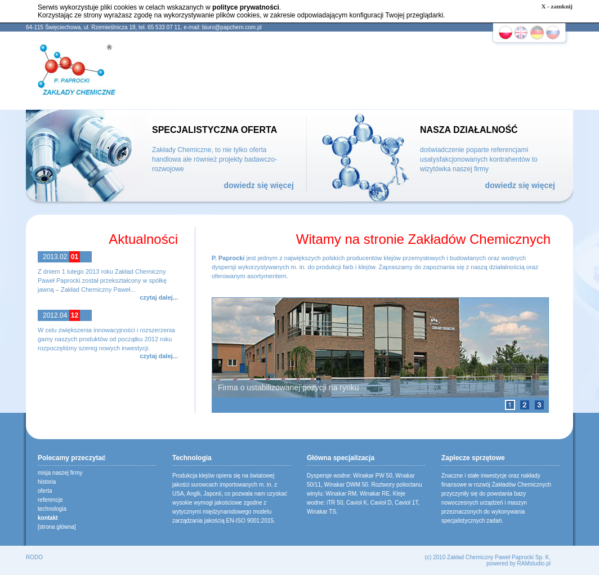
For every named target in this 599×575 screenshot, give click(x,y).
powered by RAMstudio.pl (518, 563)
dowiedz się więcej (259, 185)
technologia (52, 509)
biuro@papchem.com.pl (232, 27)
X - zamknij (557, 6)
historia (47, 482)
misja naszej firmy (60, 473)
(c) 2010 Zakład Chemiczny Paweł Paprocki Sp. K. (488, 557)
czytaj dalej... (159, 297)
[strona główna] (57, 527)
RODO (34, 557)
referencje (50, 500)
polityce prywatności (245, 7)
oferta (45, 491)
